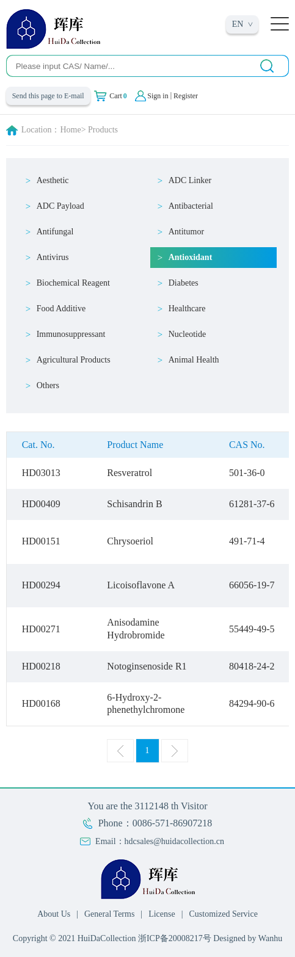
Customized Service (223, 914)
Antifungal (55, 231)
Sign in (157, 96)
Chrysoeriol (130, 541)
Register (185, 96)
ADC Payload (60, 206)
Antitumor (186, 231)
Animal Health (194, 359)
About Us (53, 914)
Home (70, 129)
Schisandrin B (134, 504)
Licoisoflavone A (141, 585)
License (161, 914)
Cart (118, 96)
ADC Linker (190, 180)
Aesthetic (53, 180)
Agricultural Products (74, 359)
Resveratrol (129, 473)
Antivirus (53, 257)
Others (48, 385)
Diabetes (183, 282)
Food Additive (61, 308)
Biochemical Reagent (73, 282)
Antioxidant (191, 257)
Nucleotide (187, 334)
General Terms (109, 914)
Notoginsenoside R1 (146, 666)
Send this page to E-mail (48, 96)
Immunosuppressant (71, 334)
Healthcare (187, 308)
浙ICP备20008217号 (174, 938)
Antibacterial (191, 206)
